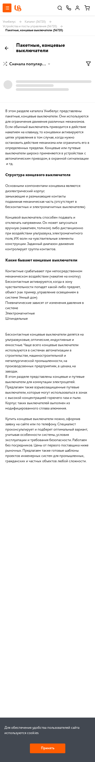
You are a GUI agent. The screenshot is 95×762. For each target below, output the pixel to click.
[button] (27, 64)
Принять (47, 748)
